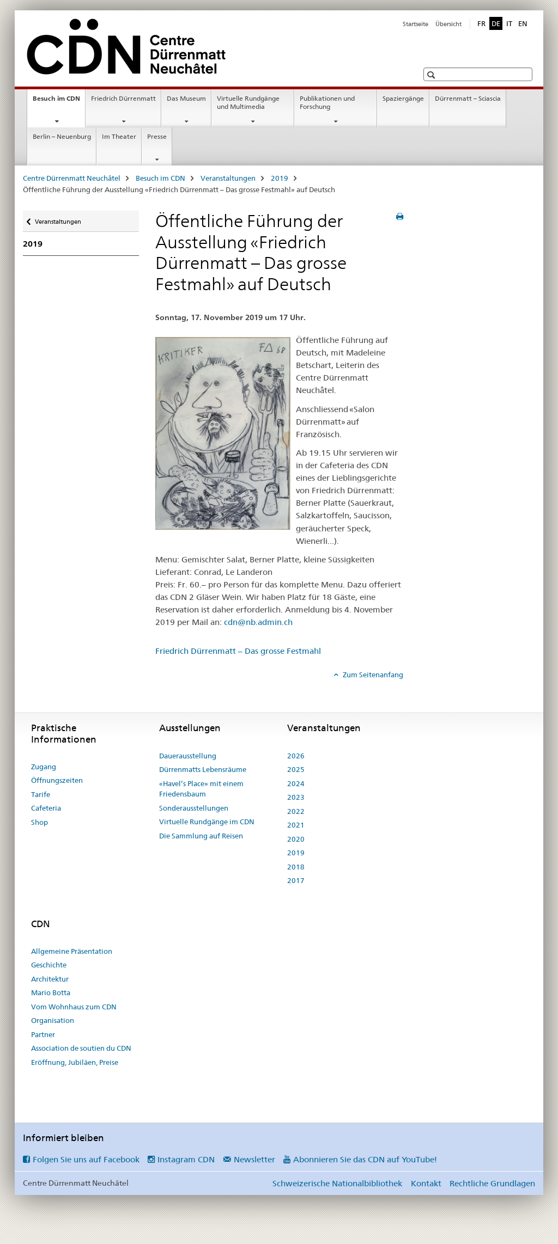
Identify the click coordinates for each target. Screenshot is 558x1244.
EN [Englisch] (522, 23)
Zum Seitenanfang (372, 674)
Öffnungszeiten (57, 780)
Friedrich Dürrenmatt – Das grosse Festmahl (238, 651)
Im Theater (119, 136)
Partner (43, 1034)
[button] (432, 75)
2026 (296, 755)
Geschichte (48, 964)
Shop (39, 822)
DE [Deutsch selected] (496, 23)
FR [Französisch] (481, 23)
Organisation (52, 1020)
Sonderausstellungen (193, 808)
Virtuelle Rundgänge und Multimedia (248, 102)
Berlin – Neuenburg (62, 136)
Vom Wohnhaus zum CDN (74, 1006)
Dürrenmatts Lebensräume (202, 769)
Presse (157, 136)
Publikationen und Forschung (327, 102)
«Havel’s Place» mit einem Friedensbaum (201, 789)
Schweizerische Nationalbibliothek (337, 1183)
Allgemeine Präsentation (71, 951)
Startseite (415, 24)
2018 (296, 866)
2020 (296, 839)
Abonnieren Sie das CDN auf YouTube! (365, 1159)
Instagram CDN (186, 1159)
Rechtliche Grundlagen (492, 1183)
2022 (296, 811)
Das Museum (186, 98)
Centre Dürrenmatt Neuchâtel (71, 178)
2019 (279, 178)
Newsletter (254, 1159)
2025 (296, 769)
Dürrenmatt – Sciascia (468, 98)
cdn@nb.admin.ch (258, 622)
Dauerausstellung (187, 755)
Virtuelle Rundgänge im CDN (206, 821)
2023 (296, 797)
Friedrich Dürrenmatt (123, 98)
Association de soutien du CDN (81, 1048)
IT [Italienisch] (509, 23)
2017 (296, 880)
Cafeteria (46, 808)
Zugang (43, 766)
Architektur (50, 979)
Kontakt (426, 1183)
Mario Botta (50, 992)
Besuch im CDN (59, 102)
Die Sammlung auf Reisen (201, 835)
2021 (296, 824)
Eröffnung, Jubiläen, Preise (74, 1062)
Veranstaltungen (228, 178)
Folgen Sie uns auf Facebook (86, 1159)
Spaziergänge (403, 98)
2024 (296, 783)
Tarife (40, 794)
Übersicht (448, 24)
